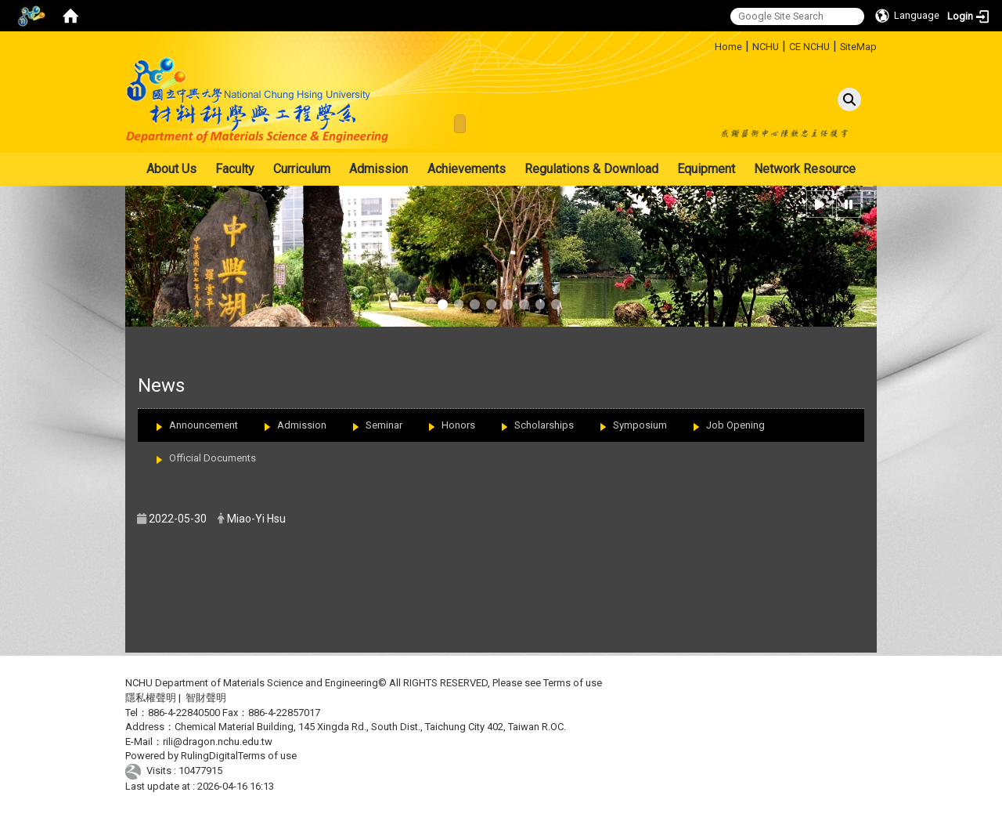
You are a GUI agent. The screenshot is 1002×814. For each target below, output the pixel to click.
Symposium (640, 425)
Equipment (706, 168)
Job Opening (735, 425)
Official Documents (212, 458)
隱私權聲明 (150, 698)
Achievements (466, 168)
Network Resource (805, 168)
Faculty (234, 168)
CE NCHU (809, 46)
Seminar (384, 425)
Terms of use (572, 683)
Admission (378, 168)
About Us (171, 168)
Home (728, 46)
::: (708, 44)
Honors (458, 425)
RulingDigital (209, 756)
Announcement (203, 425)
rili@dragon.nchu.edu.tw (217, 741)
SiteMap (858, 46)
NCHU (765, 46)
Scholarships (544, 425)
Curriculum (301, 168)
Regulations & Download (591, 168)
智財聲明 (206, 698)
